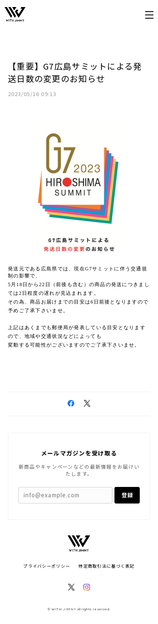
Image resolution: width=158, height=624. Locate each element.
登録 (127, 495)
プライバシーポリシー (46, 566)
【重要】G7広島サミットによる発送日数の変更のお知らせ (75, 72)
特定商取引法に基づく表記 (106, 566)
